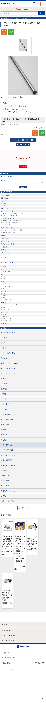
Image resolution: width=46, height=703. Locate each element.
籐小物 (3, 279)
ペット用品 (5, 404)
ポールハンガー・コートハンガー (10, 309)
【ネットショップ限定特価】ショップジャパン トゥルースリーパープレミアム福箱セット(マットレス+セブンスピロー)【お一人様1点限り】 (19, 549)
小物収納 (3, 250)
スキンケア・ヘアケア (9, 455)
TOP (42, 700)
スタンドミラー (5, 271)
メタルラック (14, 18)
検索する (23, 187)
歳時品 (3, 496)
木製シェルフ (4, 198)
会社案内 (4, 624)
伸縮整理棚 (4, 247)
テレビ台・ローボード (7, 262)
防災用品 (4, 338)
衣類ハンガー (4, 235)
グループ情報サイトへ (8, 657)
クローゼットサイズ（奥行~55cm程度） (12, 220)
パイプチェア (5, 293)
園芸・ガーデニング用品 (9, 363)
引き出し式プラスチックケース (9, 228)
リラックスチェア (6, 299)
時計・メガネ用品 (7, 501)
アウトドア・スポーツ (9, 373)
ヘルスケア (5, 486)
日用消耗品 (5, 409)
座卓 (2, 288)
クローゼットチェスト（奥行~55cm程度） (13, 213)
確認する (23, 166)
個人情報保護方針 (7, 630)
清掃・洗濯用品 (6, 460)
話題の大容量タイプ (8, 414)
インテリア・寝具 (7, 450)
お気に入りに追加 (24, 145)
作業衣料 (4, 394)
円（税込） (7, 552)
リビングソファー (6, 255)
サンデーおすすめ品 (8, 333)
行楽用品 (4, 348)
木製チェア (4, 295)
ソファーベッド (5, 259)
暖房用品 (4, 378)
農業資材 (4, 358)
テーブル (3, 282)
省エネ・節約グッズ (8, 368)
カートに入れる (23, 140)
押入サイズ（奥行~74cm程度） (10, 222)
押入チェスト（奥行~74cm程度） (10, 215)
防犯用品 (4, 384)
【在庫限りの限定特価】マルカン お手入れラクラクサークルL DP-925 (7, 542)
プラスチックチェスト (7, 211)
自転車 (3, 343)
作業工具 (4, 435)
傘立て (3, 307)
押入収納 (3, 324)
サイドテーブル (5, 286)
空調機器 (4, 389)
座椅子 (3, 297)
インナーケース (5, 241)
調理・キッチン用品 (8, 465)
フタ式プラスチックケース (8, 218)
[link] (23, 508)
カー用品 (4, 399)
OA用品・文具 (6, 475)
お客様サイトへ (6, 653)
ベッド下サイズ (5, 225)
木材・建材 (5, 424)
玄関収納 (3, 303)
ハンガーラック (5, 238)
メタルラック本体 (6, 203)
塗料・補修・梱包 (7, 419)
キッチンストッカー (6, 318)
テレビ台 (3, 264)
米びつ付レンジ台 (6, 321)
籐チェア (3, 276)
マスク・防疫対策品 (8, 353)
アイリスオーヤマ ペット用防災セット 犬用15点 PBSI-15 (7, 595)
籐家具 (3, 274)
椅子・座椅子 (4, 291)
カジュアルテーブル (6, 284)
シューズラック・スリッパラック (10, 305)
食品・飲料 (5, 481)
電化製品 (4, 440)
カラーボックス (5, 195)
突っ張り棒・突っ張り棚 (7, 244)
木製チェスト (4, 208)
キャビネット (5, 314)
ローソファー (5, 257)
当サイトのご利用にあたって (10, 635)
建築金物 (4, 429)
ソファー (3, 252)
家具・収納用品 (5, 18)
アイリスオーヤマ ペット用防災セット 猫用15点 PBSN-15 (32, 541)
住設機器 (4, 470)
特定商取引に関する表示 (8, 641)
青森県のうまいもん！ (9, 491)
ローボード (4, 266)
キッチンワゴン (5, 316)
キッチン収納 (4, 312)
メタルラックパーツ (25, 18)
